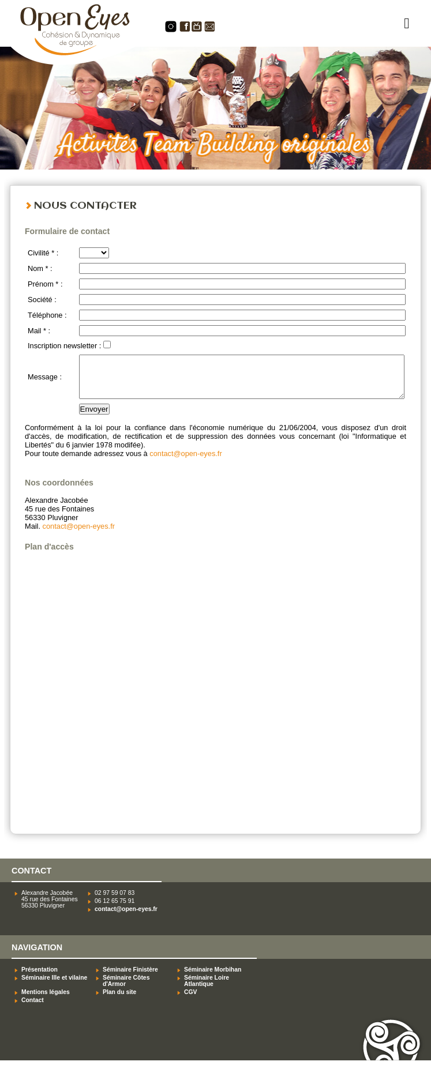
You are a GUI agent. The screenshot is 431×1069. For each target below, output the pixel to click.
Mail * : (39, 330)
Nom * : (40, 268)
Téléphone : (47, 315)
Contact (32, 1009)
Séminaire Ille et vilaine (54, 986)
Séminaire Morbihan (212, 978)
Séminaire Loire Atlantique (206, 989)
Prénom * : (45, 284)
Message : (45, 381)
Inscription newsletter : (65, 345)
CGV (190, 1001)
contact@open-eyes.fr (185, 462)
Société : (42, 299)
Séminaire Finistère (130, 978)
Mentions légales (45, 1001)
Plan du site (119, 1001)
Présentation (39, 978)
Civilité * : (43, 253)
